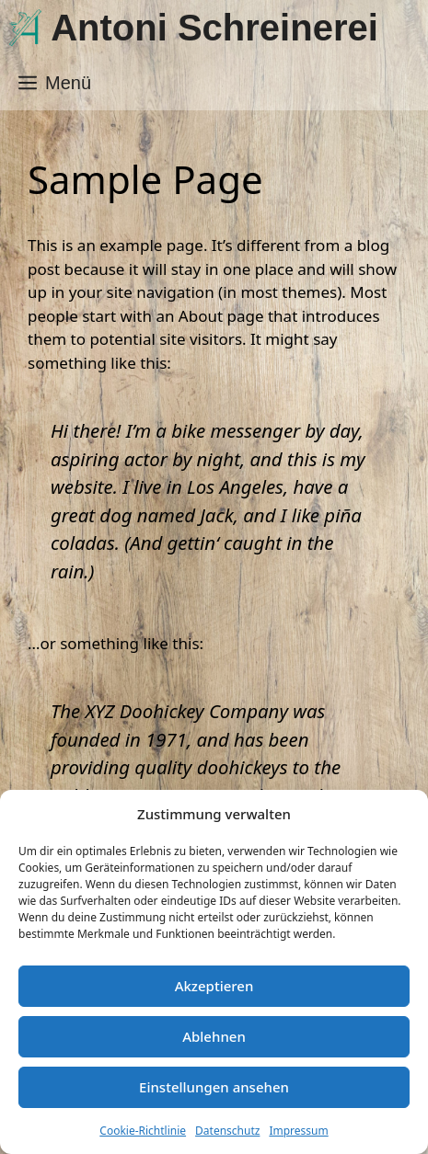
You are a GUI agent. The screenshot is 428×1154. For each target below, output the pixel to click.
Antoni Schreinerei (214, 27)
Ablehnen (214, 1036)
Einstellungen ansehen (214, 1087)
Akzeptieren (214, 986)
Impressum (298, 1130)
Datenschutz (227, 1130)
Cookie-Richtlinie (142, 1130)
